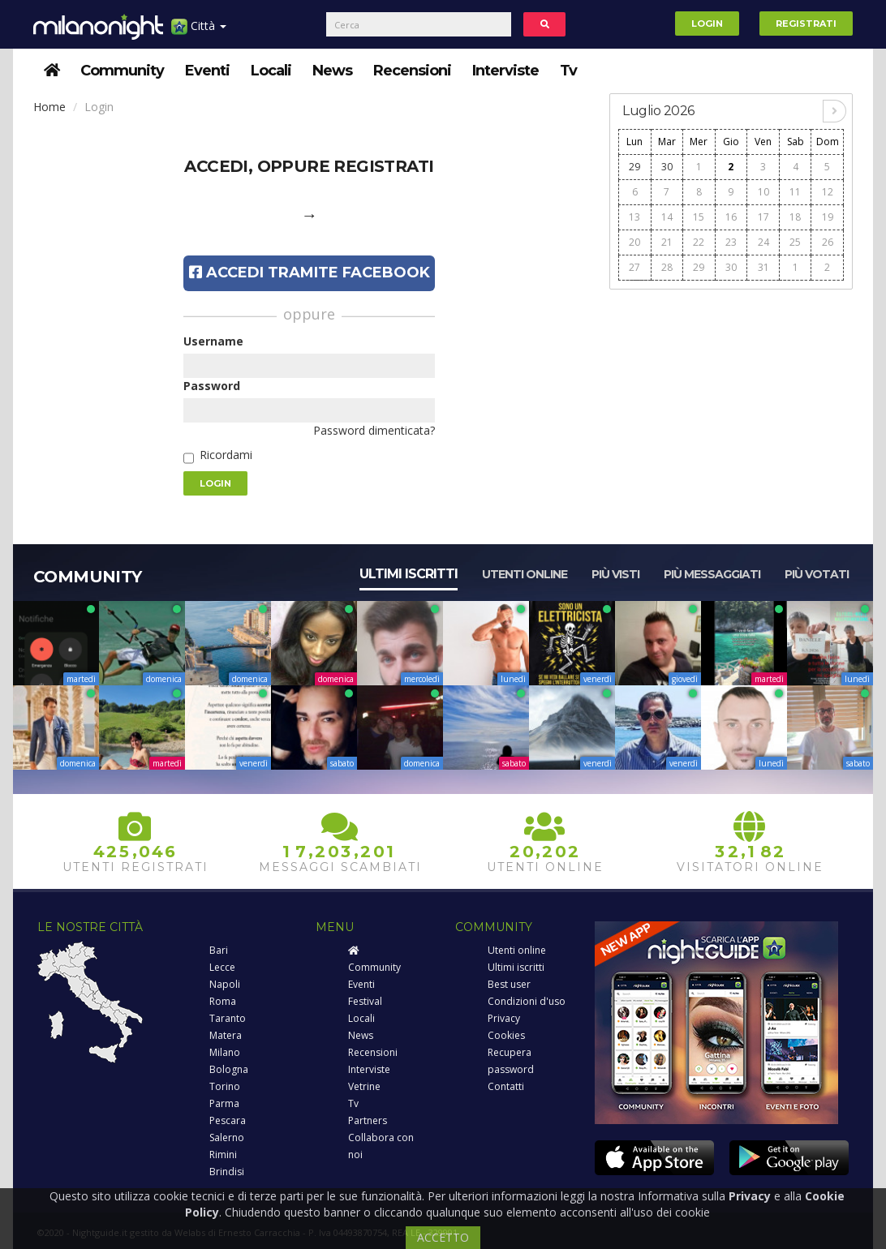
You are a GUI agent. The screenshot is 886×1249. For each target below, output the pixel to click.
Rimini (223, 1154)
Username (213, 341)
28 (667, 267)
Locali (271, 70)
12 (827, 192)
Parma (224, 1103)
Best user (509, 984)
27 (634, 267)
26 (827, 242)
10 (763, 192)
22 (698, 242)
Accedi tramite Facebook (309, 272)
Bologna (228, 1069)
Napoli (224, 984)
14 (667, 217)
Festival (365, 1001)
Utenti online (524, 574)
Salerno (226, 1137)
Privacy (504, 1018)
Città (198, 32)
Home (49, 106)
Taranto (227, 1018)
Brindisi (226, 1171)
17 (763, 217)
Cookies (506, 1035)
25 (795, 242)
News (332, 70)
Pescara (227, 1120)
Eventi (207, 70)
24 (763, 242)
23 (731, 242)
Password (211, 385)
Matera (225, 1035)
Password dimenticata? (374, 430)
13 (634, 217)
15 (698, 217)
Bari (218, 950)
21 (667, 242)
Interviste (505, 70)
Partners (367, 1120)
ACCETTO (443, 1237)
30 (667, 167)
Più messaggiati (712, 574)
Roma (222, 1001)
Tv (568, 70)
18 (795, 217)
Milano (224, 1052)
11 (795, 192)
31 (763, 267)
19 (827, 217)
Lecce (222, 967)
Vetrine (364, 1086)
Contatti (506, 1086)
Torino (224, 1086)
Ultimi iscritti (408, 574)
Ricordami (226, 454)
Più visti (615, 574)
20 (634, 242)
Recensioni (412, 70)
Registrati (806, 23)
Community (122, 70)
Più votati (817, 574)
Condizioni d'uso (527, 1001)
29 (634, 167)
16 (731, 217)
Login (707, 23)
